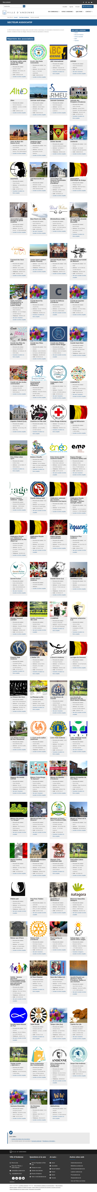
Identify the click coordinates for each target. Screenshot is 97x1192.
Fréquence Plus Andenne (76, 537)
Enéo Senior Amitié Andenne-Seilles (57, 457)
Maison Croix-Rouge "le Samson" (37, 778)
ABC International (56, 61)
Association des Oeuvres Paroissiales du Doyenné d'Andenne (58, 181)
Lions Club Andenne (57, 738)
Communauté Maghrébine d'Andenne (35, 383)
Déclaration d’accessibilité (35, 1189)
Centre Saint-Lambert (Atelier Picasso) (38, 260)
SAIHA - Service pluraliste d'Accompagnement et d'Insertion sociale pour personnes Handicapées (17, 981)
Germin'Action (15, 578)
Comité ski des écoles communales (18, 383)
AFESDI (73, 61)
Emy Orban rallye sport (16, 457)
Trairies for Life (75, 1024)
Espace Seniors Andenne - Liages (16, 499)
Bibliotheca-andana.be (77, 1165)
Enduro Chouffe (36, 457)
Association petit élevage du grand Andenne (16, 220)
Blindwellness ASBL (57, 219)
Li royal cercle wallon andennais (38, 738)
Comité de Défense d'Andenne (57, 301)
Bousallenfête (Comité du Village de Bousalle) (78, 220)
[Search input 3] (13, 6)
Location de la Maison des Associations (20, 1139)
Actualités (65, 6)
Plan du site (15, 1162)
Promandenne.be (75, 1174)
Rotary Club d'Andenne (34, 938)
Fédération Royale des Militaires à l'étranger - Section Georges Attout (77, 500)
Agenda (71, 6)
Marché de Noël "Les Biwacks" (37, 819)
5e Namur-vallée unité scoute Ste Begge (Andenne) (18, 62)
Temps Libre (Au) (56, 1024)
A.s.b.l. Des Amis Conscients (36, 62)
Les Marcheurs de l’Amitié (56, 697)
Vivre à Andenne (67, 11)
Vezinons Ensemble (17, 1106)
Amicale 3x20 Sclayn (37, 100)
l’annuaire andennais (36, 1141)
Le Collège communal (23, 1185)
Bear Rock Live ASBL (38, 219)
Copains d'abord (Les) (18, 421)
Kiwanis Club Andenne (15, 658)
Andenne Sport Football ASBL (35, 142)
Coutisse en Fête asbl (38, 421)
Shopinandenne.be (76, 1178)
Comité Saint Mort (76, 343)
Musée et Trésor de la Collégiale (78, 819)
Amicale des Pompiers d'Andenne (77, 101)
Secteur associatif (78, 36)
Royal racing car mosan (56, 938)
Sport (75, 38)
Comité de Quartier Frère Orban (77, 301)
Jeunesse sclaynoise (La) (77, 619)
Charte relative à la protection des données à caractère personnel (46, 1187)
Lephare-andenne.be (76, 1171)
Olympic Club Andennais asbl (56, 860)
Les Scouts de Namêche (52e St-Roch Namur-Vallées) (78, 698)
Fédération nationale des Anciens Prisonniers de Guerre (58, 499)
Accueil (16, 17)
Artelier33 (73, 141)
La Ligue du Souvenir (78, 657)
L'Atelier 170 (34, 657)
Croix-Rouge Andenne (58, 421)
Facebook (55, 71)
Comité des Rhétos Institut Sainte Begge (57, 343)
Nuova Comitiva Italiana (16, 860)
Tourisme (76, 40)
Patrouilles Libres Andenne (76, 860)
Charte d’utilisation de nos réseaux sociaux (19, 1189)
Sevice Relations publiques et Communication (44, 1185)
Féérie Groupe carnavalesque (55, 537)
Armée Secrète (55, 141)
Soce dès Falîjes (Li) (57, 977)
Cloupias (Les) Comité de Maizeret (78, 260)
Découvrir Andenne (78, 34)
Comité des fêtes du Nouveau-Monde (17, 343)
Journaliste (54, 1165)
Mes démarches (88, 6)
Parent (53, 1171)
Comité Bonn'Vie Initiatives (36, 301)
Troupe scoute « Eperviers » (15, 1064)
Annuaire (77, 6)
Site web (75, 71)
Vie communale (53, 11)
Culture (76, 32)
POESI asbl (14, 899)
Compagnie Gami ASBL (56, 383)
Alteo (12, 100)
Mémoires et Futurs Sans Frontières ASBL (58, 819)
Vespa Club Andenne (77, 1063)
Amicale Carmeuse (57, 100)
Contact (88, 11)
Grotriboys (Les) (76, 578)
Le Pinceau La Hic (36, 697)
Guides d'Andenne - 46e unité (37, 619)
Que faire (79, 11)
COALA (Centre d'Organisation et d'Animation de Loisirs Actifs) (16, 303)
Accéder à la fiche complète (19, 76)
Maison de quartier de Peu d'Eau (78, 778)
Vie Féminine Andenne (35, 1106)
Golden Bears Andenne (35, 579)
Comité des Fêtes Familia (36, 343)
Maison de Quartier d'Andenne (57, 778)
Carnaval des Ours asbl (17, 260)
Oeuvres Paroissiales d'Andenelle (38, 860)
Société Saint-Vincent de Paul (18, 1025)
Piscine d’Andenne (37, 1173)
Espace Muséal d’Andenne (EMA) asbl (78, 457)
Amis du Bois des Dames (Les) (16, 142)
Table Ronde (34, 1024)
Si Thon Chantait (36, 977)
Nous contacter (7, 2)
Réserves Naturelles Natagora (77, 899)
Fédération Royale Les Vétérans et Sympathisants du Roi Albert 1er (18, 539)
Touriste (54, 1178)
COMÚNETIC (75, 382)
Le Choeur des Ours (17, 697)
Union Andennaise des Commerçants (37, 1064)
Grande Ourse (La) (57, 578)
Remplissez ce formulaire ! (49, 1141)
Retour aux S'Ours (17, 938)
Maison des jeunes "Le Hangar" (17, 819)
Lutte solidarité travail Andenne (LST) (78, 738)
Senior (53, 1174)
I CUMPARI (54, 618)
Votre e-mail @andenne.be (39, 1176)
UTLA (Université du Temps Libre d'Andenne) (57, 1065)
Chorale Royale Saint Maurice (58, 260)
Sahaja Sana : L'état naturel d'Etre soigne (77, 938)
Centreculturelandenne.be (78, 1168)
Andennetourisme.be (76, 1162)
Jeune (53, 1162)
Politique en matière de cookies (24, 1187)
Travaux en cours (36, 1167)
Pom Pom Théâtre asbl (36, 899)
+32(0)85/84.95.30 (17, 1173)
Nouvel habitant (56, 1168)
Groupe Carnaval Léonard (16, 619)
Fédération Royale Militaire (37, 537)
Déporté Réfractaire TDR (77, 422)
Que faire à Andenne (24, 17)
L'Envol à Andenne (57, 657)
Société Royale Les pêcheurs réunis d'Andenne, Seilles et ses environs (78, 979)
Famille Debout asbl (37, 498)
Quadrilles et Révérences (55, 899)
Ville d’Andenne (59, 1185)
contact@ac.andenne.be (18, 1170)
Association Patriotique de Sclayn (78, 179)
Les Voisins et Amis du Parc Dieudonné (17, 738)
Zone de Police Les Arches (78, 1181)
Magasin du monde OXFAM (17, 778)
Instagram (80, 951)
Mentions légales (13, 1187)
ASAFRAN (14, 179)
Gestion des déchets (37, 1170)
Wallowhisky (54, 1106)
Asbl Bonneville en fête (37, 179)
